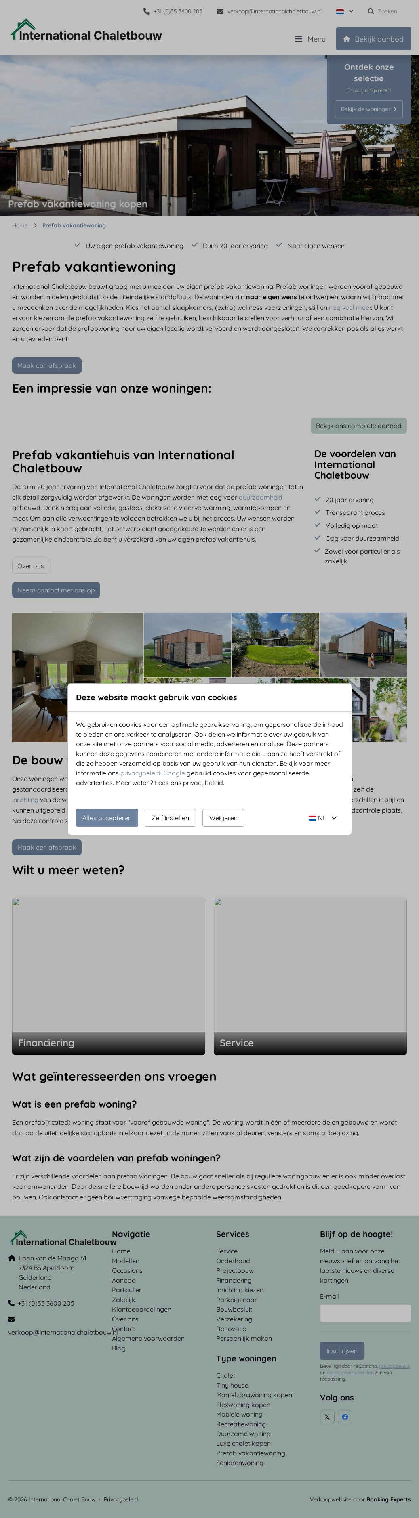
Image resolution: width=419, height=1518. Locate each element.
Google (174, 773)
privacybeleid (140, 773)
